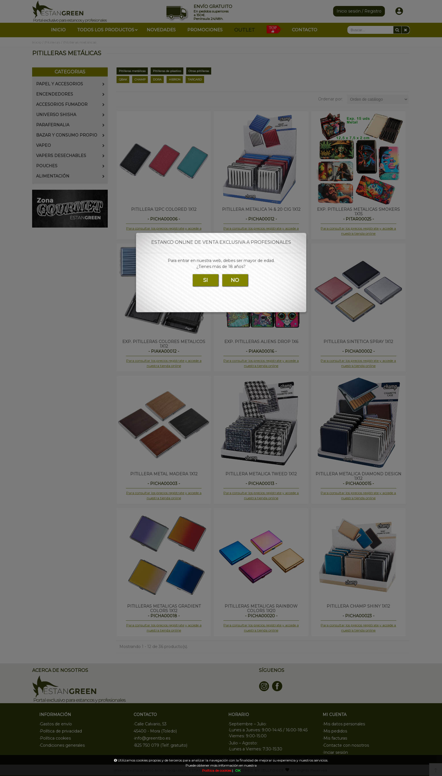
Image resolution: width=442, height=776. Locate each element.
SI (205, 280)
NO (235, 280)
